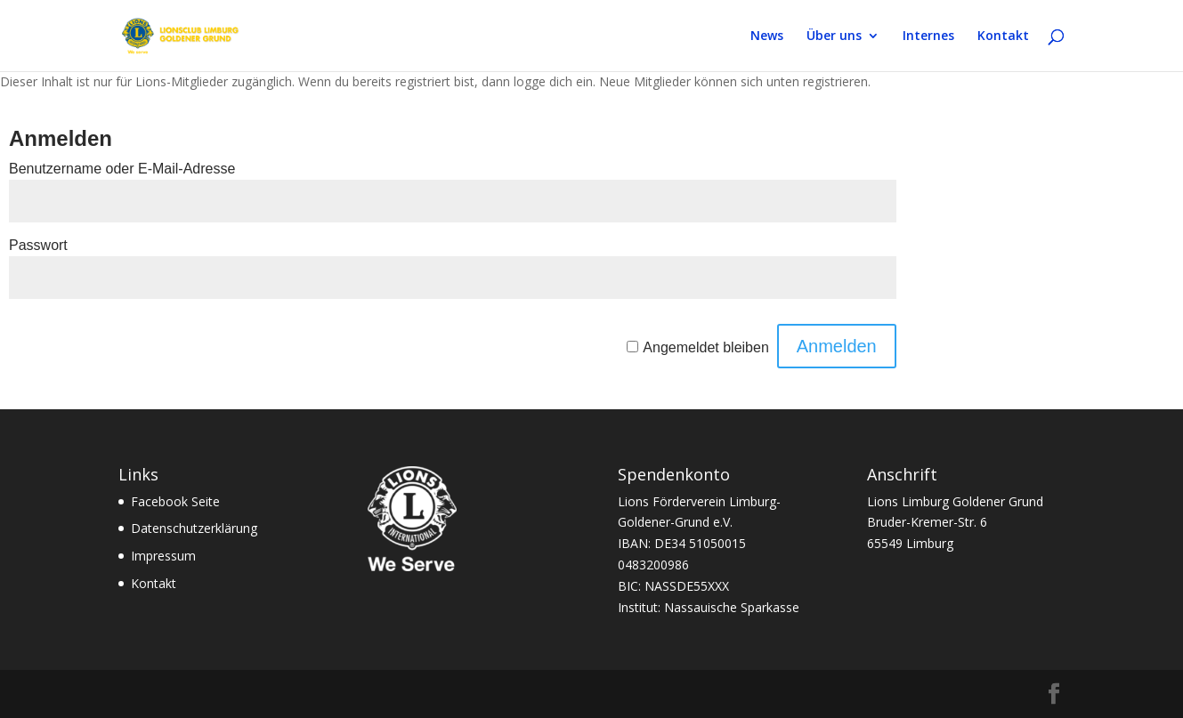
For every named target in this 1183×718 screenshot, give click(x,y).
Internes (928, 36)
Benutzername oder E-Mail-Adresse (122, 168)
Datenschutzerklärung (194, 528)
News (766, 36)
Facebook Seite (175, 501)
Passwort (38, 245)
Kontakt (1003, 36)
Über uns (834, 36)
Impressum (163, 555)
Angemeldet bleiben (705, 347)
